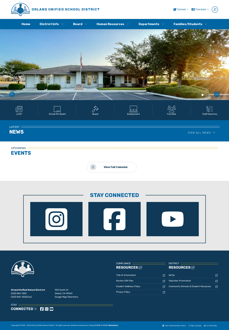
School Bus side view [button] (205, 95)
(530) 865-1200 (19, 293)
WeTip (172, 275)
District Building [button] (202, 95)
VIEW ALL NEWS (201, 132)
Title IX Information (126, 275)
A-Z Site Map (210, 325)
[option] (114, 64)
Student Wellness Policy (128, 286)
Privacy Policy (123, 292)
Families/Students (190, 24)
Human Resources (113, 24)
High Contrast (195, 325)
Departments (151, 24)
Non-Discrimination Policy (174, 325)
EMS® (104, 325)
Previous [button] (12, 94)
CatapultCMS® (94, 325)
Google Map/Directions (66, 297)
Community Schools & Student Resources (190, 286)
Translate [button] (201, 9)
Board (80, 24)
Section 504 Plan (124, 280)
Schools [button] (182, 9)
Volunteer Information (180, 280)
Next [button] (217, 94)
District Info (52, 24)
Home (26, 24)
